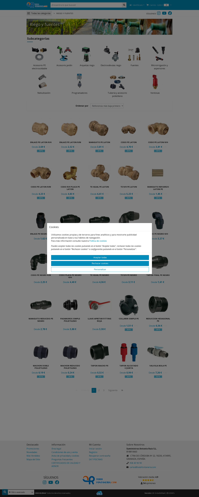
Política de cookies (98, 240)
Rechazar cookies (100, 263)
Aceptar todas (100, 257)
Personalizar (100, 269)
